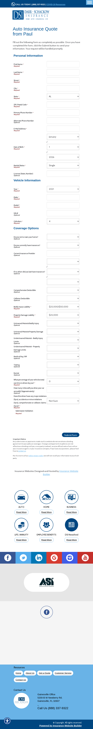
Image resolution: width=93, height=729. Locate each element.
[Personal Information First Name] (63, 64)
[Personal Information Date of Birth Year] (63, 157)
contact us (22, 451)
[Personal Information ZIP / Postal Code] (63, 104)
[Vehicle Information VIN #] (63, 213)
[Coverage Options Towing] (63, 364)
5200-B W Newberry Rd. (49, 697)
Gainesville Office (46, 694)
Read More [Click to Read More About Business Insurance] (71, 512)
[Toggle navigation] (89, 2)
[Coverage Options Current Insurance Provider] (63, 253)
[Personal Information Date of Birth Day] (63, 147)
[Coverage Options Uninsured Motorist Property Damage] (63, 331)
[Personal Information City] (63, 88)
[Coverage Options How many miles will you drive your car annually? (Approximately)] (63, 389)
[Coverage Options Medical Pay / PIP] (63, 356)
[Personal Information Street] (63, 80)
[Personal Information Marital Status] (63, 165)
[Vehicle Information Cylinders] (63, 221)
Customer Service (63, 673)
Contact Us (21, 680)
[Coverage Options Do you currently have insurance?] (63, 245)
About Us (30, 673)
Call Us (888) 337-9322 (52, 708)
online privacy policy (36, 456)
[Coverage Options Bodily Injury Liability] (63, 306)
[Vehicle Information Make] (63, 197)
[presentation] (39, 421)
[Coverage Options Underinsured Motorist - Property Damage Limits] (63, 348)
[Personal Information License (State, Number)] (63, 173)
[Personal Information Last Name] (63, 72)
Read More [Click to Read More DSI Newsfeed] (71, 540)
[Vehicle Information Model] (63, 205)
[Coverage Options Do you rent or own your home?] (63, 237)
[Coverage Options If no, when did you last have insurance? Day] (63, 271)
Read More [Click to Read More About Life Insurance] (21, 540)
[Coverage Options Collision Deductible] (63, 298)
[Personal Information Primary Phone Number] (63, 112)
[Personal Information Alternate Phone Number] (63, 120)
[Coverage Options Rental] (63, 373)
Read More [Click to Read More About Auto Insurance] (21, 512)
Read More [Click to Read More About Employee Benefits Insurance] (46, 540)
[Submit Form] (71, 434)
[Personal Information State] (63, 96)
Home (18, 673)
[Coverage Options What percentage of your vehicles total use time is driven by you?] (63, 381)
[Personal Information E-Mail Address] (63, 128)
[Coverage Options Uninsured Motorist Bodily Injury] (63, 323)
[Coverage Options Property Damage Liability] (63, 315)
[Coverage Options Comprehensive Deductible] (63, 290)
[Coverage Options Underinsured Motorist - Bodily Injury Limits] (63, 340)
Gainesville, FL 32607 (48, 701)
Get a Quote (44, 673)
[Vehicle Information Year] (63, 189)
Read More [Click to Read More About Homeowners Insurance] (46, 512)
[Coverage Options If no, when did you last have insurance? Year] (63, 282)
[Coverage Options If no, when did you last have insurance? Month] (63, 261)
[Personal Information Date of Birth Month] (63, 136)
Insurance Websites (24, 471)
